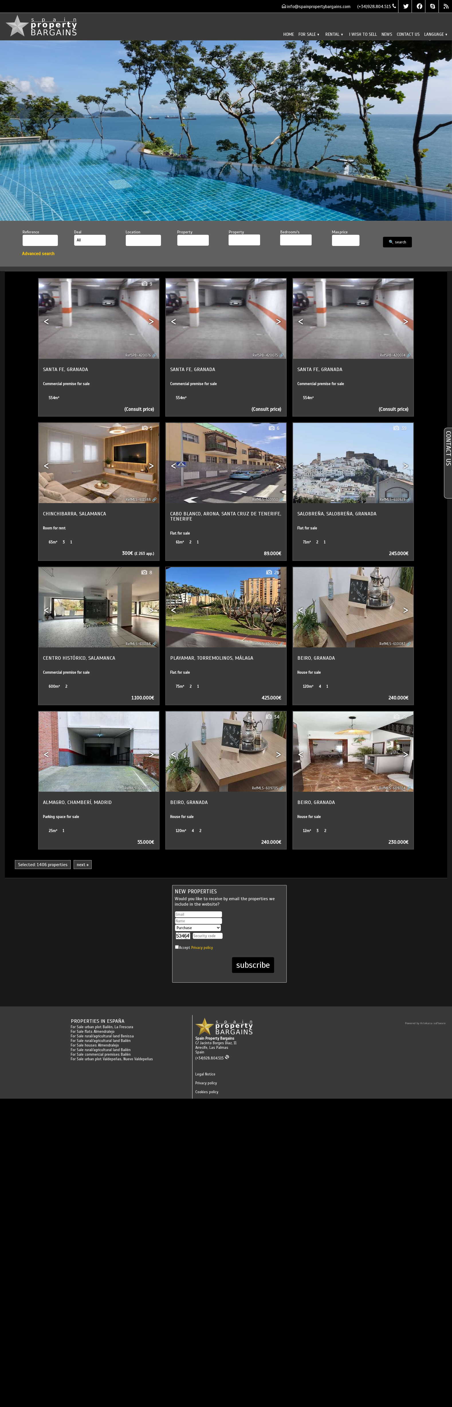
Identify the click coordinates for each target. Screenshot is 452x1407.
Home (288, 34)
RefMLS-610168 (138, 644)
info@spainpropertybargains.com (319, 6)
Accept (196, 947)
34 (272, 717)
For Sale (308, 34)
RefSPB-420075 (265, 355)
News (387, 34)
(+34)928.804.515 (212, 1058)
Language (435, 34)
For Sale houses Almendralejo (95, 1045)
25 (399, 717)
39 (399, 428)
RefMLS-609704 (392, 788)
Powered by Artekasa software (425, 1023)
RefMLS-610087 (392, 644)
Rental (334, 34)
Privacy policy (202, 947)
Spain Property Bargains (214, 1038)
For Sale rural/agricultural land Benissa (102, 1036)
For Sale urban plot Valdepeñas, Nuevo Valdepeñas (112, 1059)
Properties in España (97, 1021)
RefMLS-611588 (138, 499)
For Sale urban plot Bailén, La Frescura (102, 1027)
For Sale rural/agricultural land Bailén (101, 1040)
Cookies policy (206, 1092)
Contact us (408, 34)
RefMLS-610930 (265, 499)
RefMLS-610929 (392, 499)
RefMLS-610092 (265, 644)
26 (272, 573)
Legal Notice (205, 1074)
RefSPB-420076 (138, 355)
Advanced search (38, 253)
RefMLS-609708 (138, 788)
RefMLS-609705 (265, 788)
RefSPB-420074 (392, 355)
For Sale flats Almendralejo (93, 1031)
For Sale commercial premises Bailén (101, 1054)
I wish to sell (363, 34)
